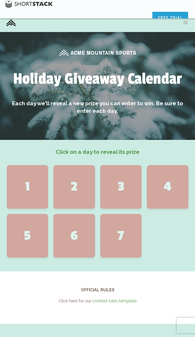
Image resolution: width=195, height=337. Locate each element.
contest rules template (114, 300)
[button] (185, 22)
